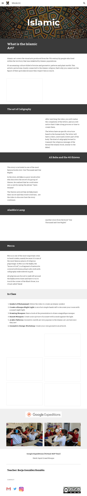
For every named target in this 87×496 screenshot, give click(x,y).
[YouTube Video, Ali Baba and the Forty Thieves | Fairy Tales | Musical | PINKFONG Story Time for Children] (62, 175)
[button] (2, 3)
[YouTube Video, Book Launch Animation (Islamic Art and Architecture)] (62, 89)
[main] (43, 22)
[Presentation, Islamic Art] (24, 90)
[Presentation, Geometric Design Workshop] (62, 394)
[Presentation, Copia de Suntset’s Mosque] (62, 369)
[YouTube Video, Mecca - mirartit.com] (62, 264)
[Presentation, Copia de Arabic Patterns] (24, 393)
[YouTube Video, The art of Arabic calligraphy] (24, 127)
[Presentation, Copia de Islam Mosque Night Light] (62, 345)
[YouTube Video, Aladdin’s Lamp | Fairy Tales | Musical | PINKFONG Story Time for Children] (24, 228)
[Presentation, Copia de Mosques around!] (24, 369)
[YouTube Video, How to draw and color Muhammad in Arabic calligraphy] (24, 345)
